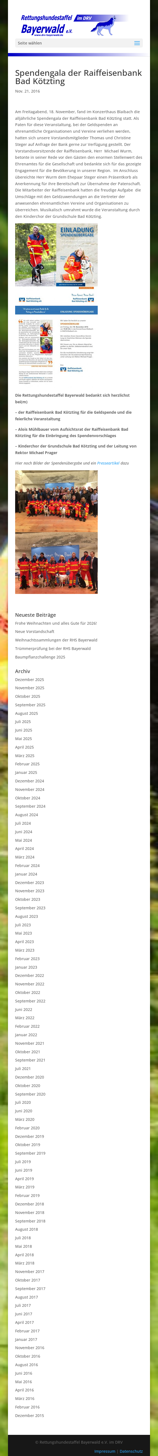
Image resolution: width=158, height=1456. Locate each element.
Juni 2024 (23, 831)
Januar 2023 (26, 967)
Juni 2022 (23, 1009)
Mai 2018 (23, 1246)
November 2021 (29, 1043)
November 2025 (29, 687)
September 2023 (30, 907)
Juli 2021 (23, 1068)
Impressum (105, 1451)
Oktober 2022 (27, 992)
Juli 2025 (23, 721)
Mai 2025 (23, 738)
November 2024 (29, 789)
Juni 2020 (23, 1110)
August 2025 (26, 713)
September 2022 (30, 1001)
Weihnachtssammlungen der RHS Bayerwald (56, 640)
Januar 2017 (26, 1339)
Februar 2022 (27, 1026)
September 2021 (30, 1060)
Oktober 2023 (27, 899)
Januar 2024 (26, 874)
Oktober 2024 (27, 798)
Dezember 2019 (29, 1136)
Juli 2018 (23, 1237)
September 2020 (30, 1094)
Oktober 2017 (27, 1280)
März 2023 (24, 950)
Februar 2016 (27, 1407)
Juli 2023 (23, 924)
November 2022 (29, 984)
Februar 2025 (27, 763)
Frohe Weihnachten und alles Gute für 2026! (56, 623)
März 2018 (24, 1263)
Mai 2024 (23, 840)
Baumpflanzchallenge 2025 (40, 657)
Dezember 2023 (29, 882)
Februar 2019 (27, 1195)
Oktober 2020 (27, 1085)
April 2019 (24, 1178)
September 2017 (30, 1288)
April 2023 (24, 941)
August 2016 (26, 1364)
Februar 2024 (27, 865)
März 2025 (24, 755)
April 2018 (24, 1254)
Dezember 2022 (29, 975)
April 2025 (24, 747)
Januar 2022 (26, 1034)
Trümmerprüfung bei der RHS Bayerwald (53, 648)
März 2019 (24, 1187)
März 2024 (24, 857)
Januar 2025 (26, 772)
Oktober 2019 (27, 1144)
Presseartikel (108, 463)
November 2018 (29, 1212)
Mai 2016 (23, 1381)
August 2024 (26, 814)
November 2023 (29, 890)
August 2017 (26, 1297)
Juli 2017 (23, 1305)
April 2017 (24, 1322)
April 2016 (24, 1390)
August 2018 (26, 1229)
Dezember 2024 (29, 780)
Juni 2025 (23, 730)
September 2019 (30, 1153)
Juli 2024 (23, 823)
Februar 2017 (27, 1330)
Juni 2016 (23, 1373)
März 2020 (24, 1119)
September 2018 (30, 1221)
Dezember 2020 (29, 1077)
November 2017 (29, 1271)
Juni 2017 (23, 1313)
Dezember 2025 (29, 679)
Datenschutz (131, 1451)
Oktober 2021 (27, 1051)
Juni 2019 (23, 1170)
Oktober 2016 (27, 1356)
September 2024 (30, 806)
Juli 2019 (23, 1161)
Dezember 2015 (29, 1415)
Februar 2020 (27, 1127)
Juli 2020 (23, 1102)
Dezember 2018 (29, 1204)
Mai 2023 (23, 933)
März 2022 (24, 1017)
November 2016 (29, 1347)
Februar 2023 (27, 958)
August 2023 (26, 916)
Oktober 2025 (27, 696)
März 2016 (24, 1398)
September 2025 (30, 704)
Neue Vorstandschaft (34, 631)
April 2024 (24, 848)
